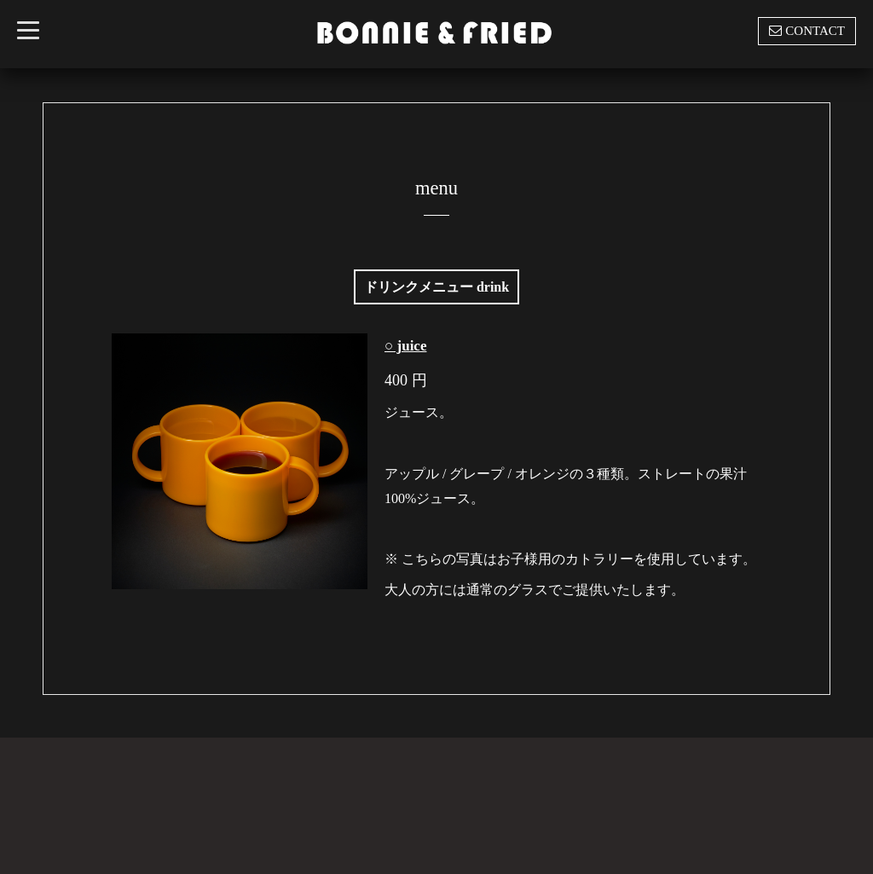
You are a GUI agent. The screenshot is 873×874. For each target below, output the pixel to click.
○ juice (405, 346)
